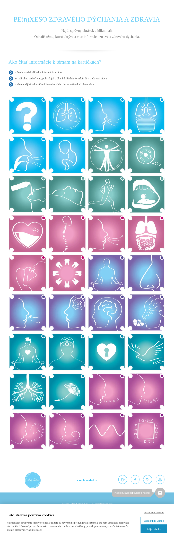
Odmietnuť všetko (154, 520)
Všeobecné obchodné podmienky (98, 504)
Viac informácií (34, 529)
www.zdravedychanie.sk (87, 480)
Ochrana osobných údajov (72, 504)
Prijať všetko (154, 529)
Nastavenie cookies (154, 512)
